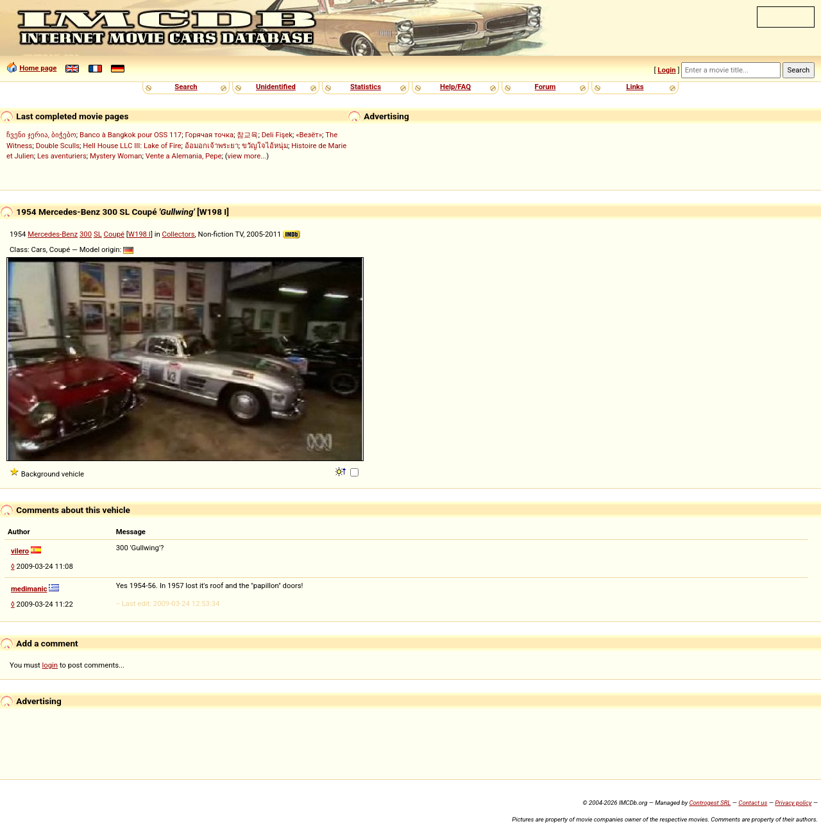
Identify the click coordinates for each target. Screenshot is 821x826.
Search (185, 86)
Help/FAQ (455, 86)
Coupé (114, 234)
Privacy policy (793, 802)
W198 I (139, 234)
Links (634, 86)
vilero (20, 550)
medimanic (29, 588)
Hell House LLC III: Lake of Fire (132, 145)
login (50, 665)
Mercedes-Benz (53, 234)
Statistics (365, 86)
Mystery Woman (116, 155)
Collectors (178, 234)
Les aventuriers (62, 155)
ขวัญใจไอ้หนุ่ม (265, 145)
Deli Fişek (277, 134)
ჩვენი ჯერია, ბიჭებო (41, 134)
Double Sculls (58, 145)
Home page (37, 67)
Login (666, 69)
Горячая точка (209, 134)
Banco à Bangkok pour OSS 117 (131, 134)
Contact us (752, 802)
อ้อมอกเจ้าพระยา (212, 145)
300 (86, 234)
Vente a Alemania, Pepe (184, 155)
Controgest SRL (710, 802)
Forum (545, 86)
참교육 (247, 134)
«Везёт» (309, 134)
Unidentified (276, 86)
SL (98, 234)
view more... (247, 155)
